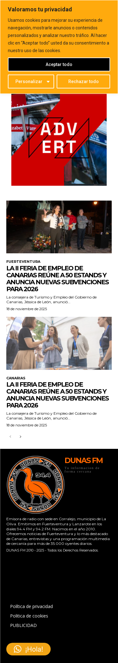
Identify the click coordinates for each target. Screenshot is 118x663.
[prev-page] (10, 437)
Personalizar (28, 81)
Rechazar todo (83, 81)
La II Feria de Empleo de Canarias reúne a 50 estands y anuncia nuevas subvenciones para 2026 (57, 278)
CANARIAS (15, 378)
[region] (59, 47)
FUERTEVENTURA (23, 262)
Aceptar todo (59, 64)
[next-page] (20, 437)
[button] (28, 649)
